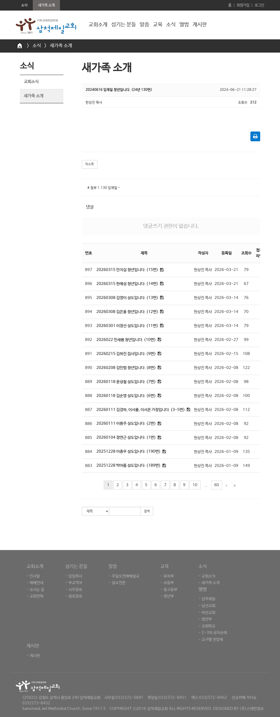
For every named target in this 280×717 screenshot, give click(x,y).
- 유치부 (167, 576)
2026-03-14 (226, 298)
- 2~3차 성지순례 (212, 632)
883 (88, 465)
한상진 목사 (203, 270)
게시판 (200, 25)
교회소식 (31, 81)
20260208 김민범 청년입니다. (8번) (126, 367)
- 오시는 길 (35, 589)
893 (88, 326)
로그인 (259, 5)
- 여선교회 (206, 612)
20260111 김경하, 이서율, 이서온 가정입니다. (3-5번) (140, 409)
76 (246, 298)
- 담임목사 (73, 576)
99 (246, 340)
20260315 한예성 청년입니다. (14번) (127, 284)
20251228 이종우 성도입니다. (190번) (128, 451)
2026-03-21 (226, 270)
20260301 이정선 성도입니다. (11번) (127, 326)
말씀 (144, 25)
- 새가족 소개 (209, 582)
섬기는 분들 (123, 25)
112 (246, 409)
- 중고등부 (168, 589)
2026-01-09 (226, 451)
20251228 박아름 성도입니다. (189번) (128, 465)
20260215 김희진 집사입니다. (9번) (126, 354)
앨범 (184, 25)
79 (246, 270)
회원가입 (243, 5)
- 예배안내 (34, 582)
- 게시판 (33, 655)
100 (246, 395)
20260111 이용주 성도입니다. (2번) (126, 423)
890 (88, 367)
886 (88, 423)
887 (88, 409)
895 (88, 298)
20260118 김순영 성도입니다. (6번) (126, 395)
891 (88, 354)
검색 (147, 511)
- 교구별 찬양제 (210, 639)
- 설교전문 (117, 582)
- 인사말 (33, 576)
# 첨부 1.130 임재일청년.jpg (105, 188)
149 (246, 465)
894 (88, 312)
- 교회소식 (206, 576)
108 (246, 354)
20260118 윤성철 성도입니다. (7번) (126, 381)
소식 (171, 25)
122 (246, 367)
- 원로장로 (73, 596)
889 (88, 381)
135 (246, 451)
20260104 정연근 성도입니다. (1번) (126, 437)
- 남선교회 (206, 605)
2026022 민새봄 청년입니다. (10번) (126, 340)
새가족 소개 (61, 45)
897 (88, 270)
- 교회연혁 (34, 596)
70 (246, 312)
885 (88, 437)
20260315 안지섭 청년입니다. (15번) (127, 270)
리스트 (89, 164)
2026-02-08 (226, 367)
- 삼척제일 (206, 599)
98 (246, 381)
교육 (157, 25)
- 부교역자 (73, 582)
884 (88, 451)
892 (88, 340)
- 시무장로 (73, 589)
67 (246, 284)
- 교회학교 (206, 626)
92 (246, 423)
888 (88, 395)
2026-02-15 (226, 354)
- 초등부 (167, 582)
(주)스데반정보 (251, 708)
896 (88, 284)
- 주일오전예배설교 (124, 576)
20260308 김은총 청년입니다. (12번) (127, 312)
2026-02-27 (226, 340)
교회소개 (98, 25)
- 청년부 (167, 596)
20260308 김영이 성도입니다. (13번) (127, 298)
